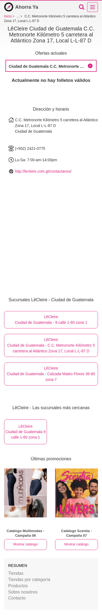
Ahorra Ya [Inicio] (21, 7)
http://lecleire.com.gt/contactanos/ (43, 171)
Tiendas (15, 573)
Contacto (16, 598)
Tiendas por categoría (29, 579)
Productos (18, 585)
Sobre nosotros (23, 592)
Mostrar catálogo (25, 544)
